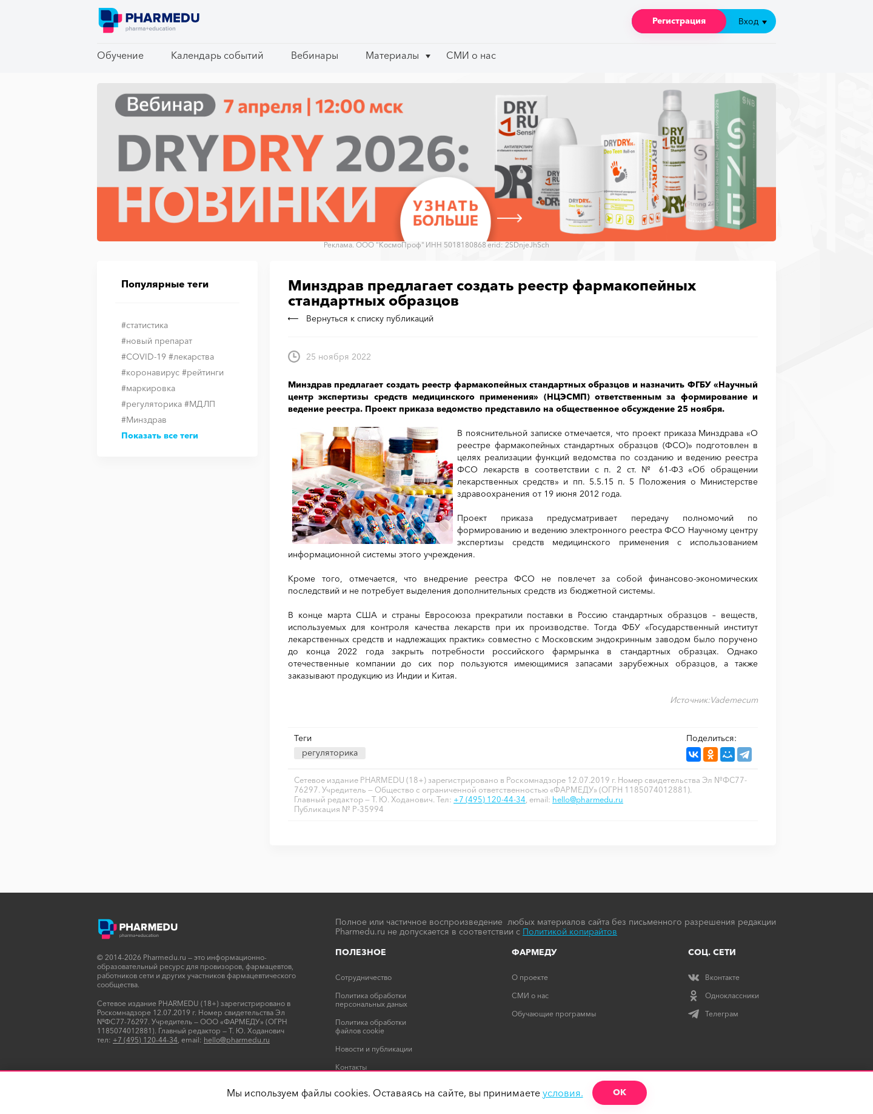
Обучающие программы (554, 1013)
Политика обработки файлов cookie (370, 1026)
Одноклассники (723, 995)
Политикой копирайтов (570, 931)
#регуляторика (151, 403)
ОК (619, 1092)
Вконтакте (714, 977)
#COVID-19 (143, 356)
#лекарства (191, 356)
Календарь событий (217, 55)
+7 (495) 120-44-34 (489, 799)
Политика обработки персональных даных (371, 999)
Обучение (120, 55)
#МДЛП (199, 403)
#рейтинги (203, 372)
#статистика (144, 325)
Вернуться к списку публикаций (360, 318)
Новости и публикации (373, 1048)
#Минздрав (144, 419)
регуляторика (330, 752)
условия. (563, 1093)
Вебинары (314, 55)
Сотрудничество (363, 977)
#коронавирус (150, 372)
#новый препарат (156, 340)
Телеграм (713, 1013)
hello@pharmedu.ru (587, 799)
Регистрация (679, 20)
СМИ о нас (471, 55)
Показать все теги (159, 435)
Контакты (351, 1067)
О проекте (530, 977)
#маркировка (148, 388)
